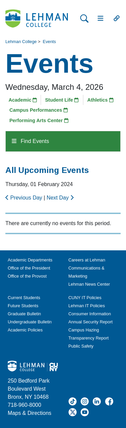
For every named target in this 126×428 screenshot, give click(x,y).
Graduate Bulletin (24, 313)
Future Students (23, 305)
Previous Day (24, 198)
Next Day (60, 198)
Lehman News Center (89, 284)
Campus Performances (38, 110)
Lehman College (21, 41)
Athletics (100, 100)
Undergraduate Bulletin (30, 321)
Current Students (24, 297)
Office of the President (29, 268)
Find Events (30, 141)
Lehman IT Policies (87, 305)
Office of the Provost (27, 276)
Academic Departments (30, 259)
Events (49, 41)
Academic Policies (25, 329)
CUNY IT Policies (85, 297)
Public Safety (81, 346)
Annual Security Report (91, 321)
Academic (22, 100)
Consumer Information (90, 313)
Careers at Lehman (87, 259)
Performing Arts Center (39, 120)
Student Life (62, 100)
